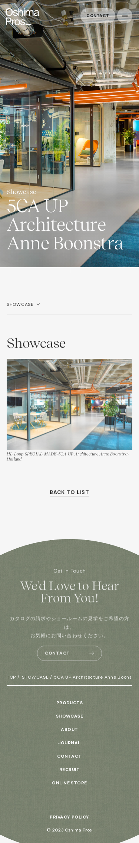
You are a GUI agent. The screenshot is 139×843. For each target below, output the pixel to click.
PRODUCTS (69, 703)
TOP (11, 677)
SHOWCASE (20, 308)
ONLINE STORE (69, 783)
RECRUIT (69, 770)
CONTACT (69, 756)
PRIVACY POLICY (69, 817)
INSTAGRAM (70, 797)
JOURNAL (69, 743)
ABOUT (69, 729)
